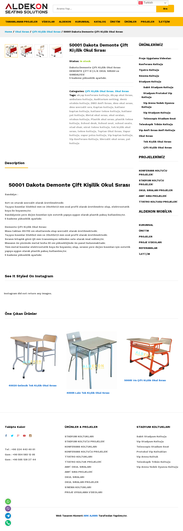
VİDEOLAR (48, 21)
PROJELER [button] (147, 21)
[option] (11, 110)
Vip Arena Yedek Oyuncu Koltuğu (157, 466)
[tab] (16, 164)
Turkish (146, 3)
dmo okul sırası (122, 103)
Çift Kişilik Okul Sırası (99, 91)
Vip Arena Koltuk (147, 456)
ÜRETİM (144, 230)
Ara (165, 8)
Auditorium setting (106, 99)
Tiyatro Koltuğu (149, 69)
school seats (123, 123)
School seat (106, 123)
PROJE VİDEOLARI (150, 242)
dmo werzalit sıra (80, 107)
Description (14, 163)
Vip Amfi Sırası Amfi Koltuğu (157, 130)
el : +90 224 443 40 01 (21, 449)
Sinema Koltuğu (149, 75)
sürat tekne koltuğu (96, 127)
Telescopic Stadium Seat (159, 118)
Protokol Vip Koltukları (152, 451)
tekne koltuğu (87, 131)
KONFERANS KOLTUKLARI (81, 446)
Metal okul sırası (96, 115)
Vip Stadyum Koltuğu (156, 112)
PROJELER (145, 236)
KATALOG (100, 21)
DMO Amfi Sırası (101, 103)
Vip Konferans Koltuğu (83, 139)
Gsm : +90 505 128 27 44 (20, 459)
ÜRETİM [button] (115, 21)
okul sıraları (116, 115)
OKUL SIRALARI (74, 477)
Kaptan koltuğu (103, 107)
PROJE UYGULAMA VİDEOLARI (83, 492)
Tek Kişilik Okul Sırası (157, 141)
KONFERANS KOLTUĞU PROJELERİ (86, 451)
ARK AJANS (91, 515)
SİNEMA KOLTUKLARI (78, 487)
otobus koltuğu (79, 119)
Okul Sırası (122, 91)
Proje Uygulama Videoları (155, 58)
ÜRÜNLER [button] (130, 21)
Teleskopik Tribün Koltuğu (156, 124)
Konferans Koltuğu (151, 64)
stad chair (75, 127)
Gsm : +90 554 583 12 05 (20, 454)
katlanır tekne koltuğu (105, 111)
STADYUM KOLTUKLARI (79, 436)
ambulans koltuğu (80, 99)
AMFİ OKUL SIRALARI (78, 466)
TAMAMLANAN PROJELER (21, 21)
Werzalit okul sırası (112, 139)
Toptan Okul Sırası (110, 131)
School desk (89, 123)
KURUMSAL (146, 224)
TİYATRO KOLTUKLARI (78, 456)
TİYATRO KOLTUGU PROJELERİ (158, 201)
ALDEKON (65, 21)
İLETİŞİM (164, 21)
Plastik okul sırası (102, 119)
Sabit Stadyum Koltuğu (158, 87)
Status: (74, 61)
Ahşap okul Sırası (121, 95)
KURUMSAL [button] (82, 21)
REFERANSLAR (148, 248)
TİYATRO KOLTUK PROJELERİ (83, 461)
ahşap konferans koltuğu (93, 95)
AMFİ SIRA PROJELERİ (153, 196)
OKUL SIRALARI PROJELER (156, 190)
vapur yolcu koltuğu (93, 135)
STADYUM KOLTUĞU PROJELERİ (85, 441)
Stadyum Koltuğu (150, 81)
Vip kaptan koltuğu (120, 135)
